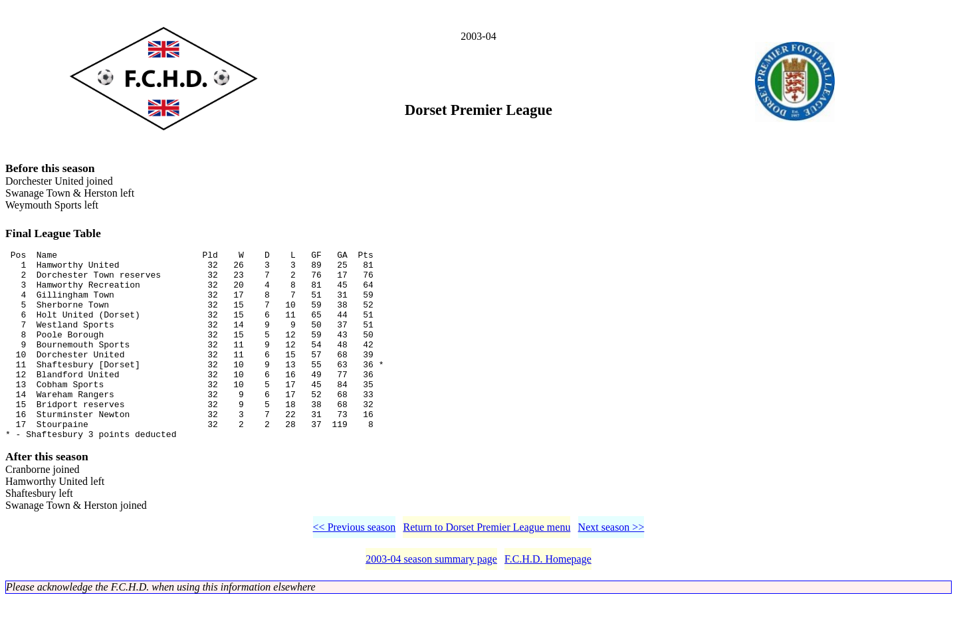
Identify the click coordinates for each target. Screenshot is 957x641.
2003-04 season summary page (431, 600)
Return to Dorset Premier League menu (486, 569)
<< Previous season (354, 569)
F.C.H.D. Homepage (547, 600)
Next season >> (611, 569)
